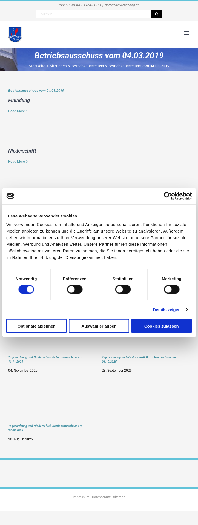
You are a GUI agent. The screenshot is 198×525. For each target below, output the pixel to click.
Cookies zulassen (161, 326)
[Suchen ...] (93, 14)
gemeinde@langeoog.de (122, 5)
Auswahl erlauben (98, 326)
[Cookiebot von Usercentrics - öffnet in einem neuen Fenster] (168, 196)
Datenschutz (101, 497)
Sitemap (119, 497)
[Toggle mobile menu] (187, 33)
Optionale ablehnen (37, 326)
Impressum (81, 497)
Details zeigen (166, 309)
